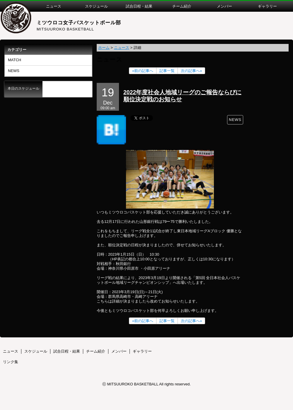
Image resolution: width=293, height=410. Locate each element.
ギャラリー (142, 351)
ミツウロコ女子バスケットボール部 (79, 22)
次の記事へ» (191, 71)
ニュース (121, 47)
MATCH (14, 60)
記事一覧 (167, 71)
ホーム (104, 47)
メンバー (119, 351)
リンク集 (10, 362)
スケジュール (35, 351)
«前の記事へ (142, 71)
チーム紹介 (95, 351)
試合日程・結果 (66, 351)
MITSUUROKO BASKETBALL (65, 29)
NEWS (13, 71)
